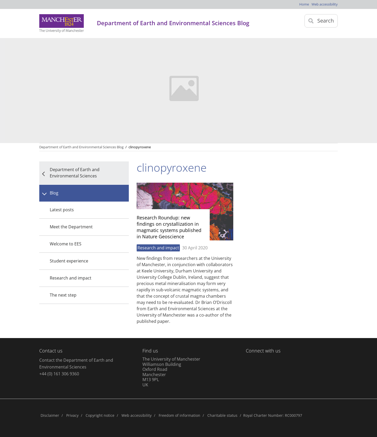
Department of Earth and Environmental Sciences (74, 173)
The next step (63, 295)
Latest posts (62, 210)
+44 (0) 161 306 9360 (59, 374)
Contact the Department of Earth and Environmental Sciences (76, 363)
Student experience (69, 261)
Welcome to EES (65, 244)
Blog (54, 193)
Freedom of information (179, 415)
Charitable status (222, 415)
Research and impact (70, 278)
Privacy (72, 415)
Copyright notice (100, 415)
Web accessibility (325, 4)
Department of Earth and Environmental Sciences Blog (81, 147)
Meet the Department (71, 227)
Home (304, 4)
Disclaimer (50, 415)
